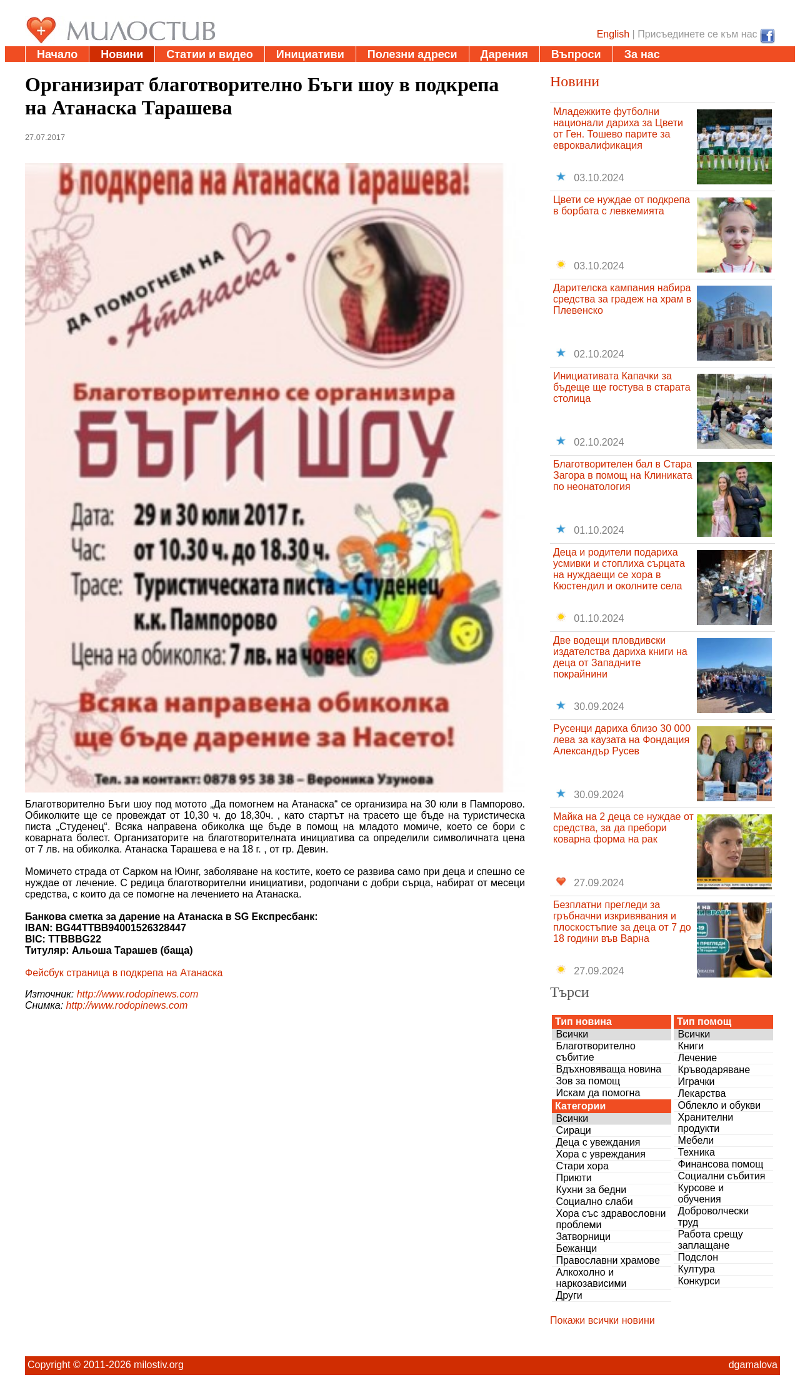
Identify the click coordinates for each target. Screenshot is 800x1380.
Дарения (504, 54)
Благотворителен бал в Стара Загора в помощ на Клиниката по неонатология (622, 475)
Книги (691, 1046)
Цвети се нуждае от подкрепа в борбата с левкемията (621, 205)
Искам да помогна (598, 1093)
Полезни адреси (413, 54)
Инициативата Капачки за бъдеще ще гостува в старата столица (622, 387)
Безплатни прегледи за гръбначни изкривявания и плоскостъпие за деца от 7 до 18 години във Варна (622, 921)
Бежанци (576, 1248)
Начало (57, 54)
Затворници (583, 1236)
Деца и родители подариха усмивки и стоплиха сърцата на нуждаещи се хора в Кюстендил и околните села (619, 569)
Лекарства (702, 1093)
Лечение (697, 1057)
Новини (122, 54)
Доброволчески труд (713, 1217)
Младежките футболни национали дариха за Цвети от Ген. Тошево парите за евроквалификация (618, 128)
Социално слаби (594, 1201)
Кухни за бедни (591, 1189)
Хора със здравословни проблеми (611, 1219)
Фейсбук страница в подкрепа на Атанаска (124, 973)
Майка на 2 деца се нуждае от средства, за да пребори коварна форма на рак (623, 827)
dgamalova (753, 1364)
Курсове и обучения (701, 1193)
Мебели (696, 1140)
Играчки (696, 1081)
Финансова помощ (720, 1164)
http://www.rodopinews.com (138, 994)
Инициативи (310, 54)
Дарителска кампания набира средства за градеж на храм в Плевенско (622, 299)
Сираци (573, 1130)
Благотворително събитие (596, 1051)
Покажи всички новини (602, 1320)
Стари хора (582, 1166)
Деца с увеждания (598, 1142)
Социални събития (721, 1176)
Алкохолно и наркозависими (591, 1278)
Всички (572, 1034)
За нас (642, 54)
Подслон (698, 1257)
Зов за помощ (588, 1081)
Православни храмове (607, 1260)
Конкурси (699, 1281)
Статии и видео (209, 54)
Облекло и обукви (719, 1105)
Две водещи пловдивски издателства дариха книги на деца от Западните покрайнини (620, 657)
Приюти (573, 1177)
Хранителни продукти (705, 1123)
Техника (696, 1152)
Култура (696, 1269)
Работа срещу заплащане (710, 1240)
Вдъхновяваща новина (608, 1069)
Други (569, 1295)
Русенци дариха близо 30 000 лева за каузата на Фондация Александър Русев (622, 739)
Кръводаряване (714, 1069)
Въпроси (576, 54)
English (613, 34)
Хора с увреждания (601, 1154)
